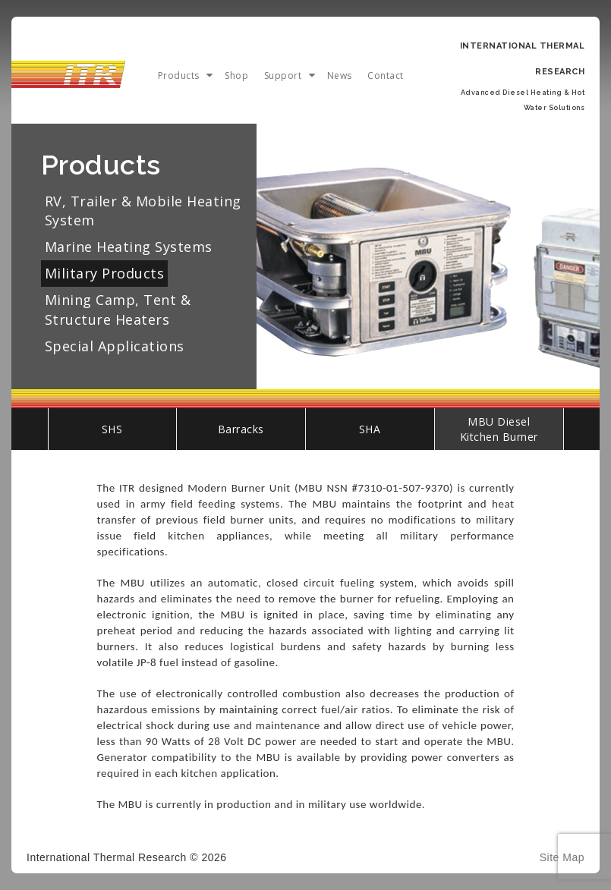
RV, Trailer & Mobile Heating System (143, 210)
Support (283, 75)
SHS (112, 429)
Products (179, 75)
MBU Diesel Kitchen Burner (499, 429)
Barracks (241, 429)
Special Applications (114, 346)
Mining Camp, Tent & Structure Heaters (118, 309)
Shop (236, 75)
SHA (370, 429)
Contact (385, 75)
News (339, 75)
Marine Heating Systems (129, 246)
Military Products (105, 273)
